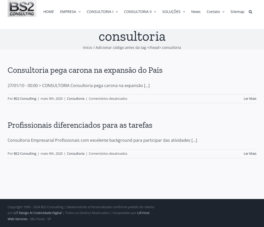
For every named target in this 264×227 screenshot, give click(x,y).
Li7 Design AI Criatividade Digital (38, 212)
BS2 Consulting (25, 98)
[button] (250, 11)
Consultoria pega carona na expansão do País (85, 70)
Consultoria (75, 98)
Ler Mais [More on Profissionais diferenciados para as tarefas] (250, 153)
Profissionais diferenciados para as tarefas (80, 125)
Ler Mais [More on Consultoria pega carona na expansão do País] (250, 98)
